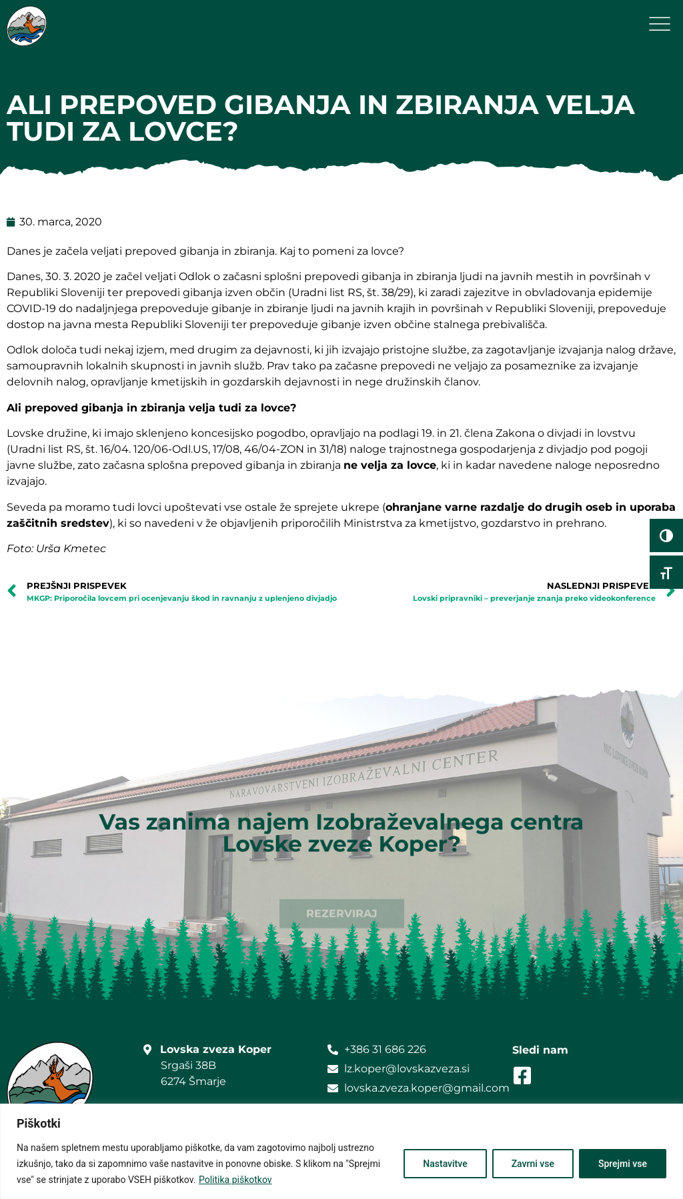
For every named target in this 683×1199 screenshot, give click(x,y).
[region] (341, 1151)
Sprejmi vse (622, 1163)
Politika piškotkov (235, 1179)
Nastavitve (445, 1163)
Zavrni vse (533, 1163)
